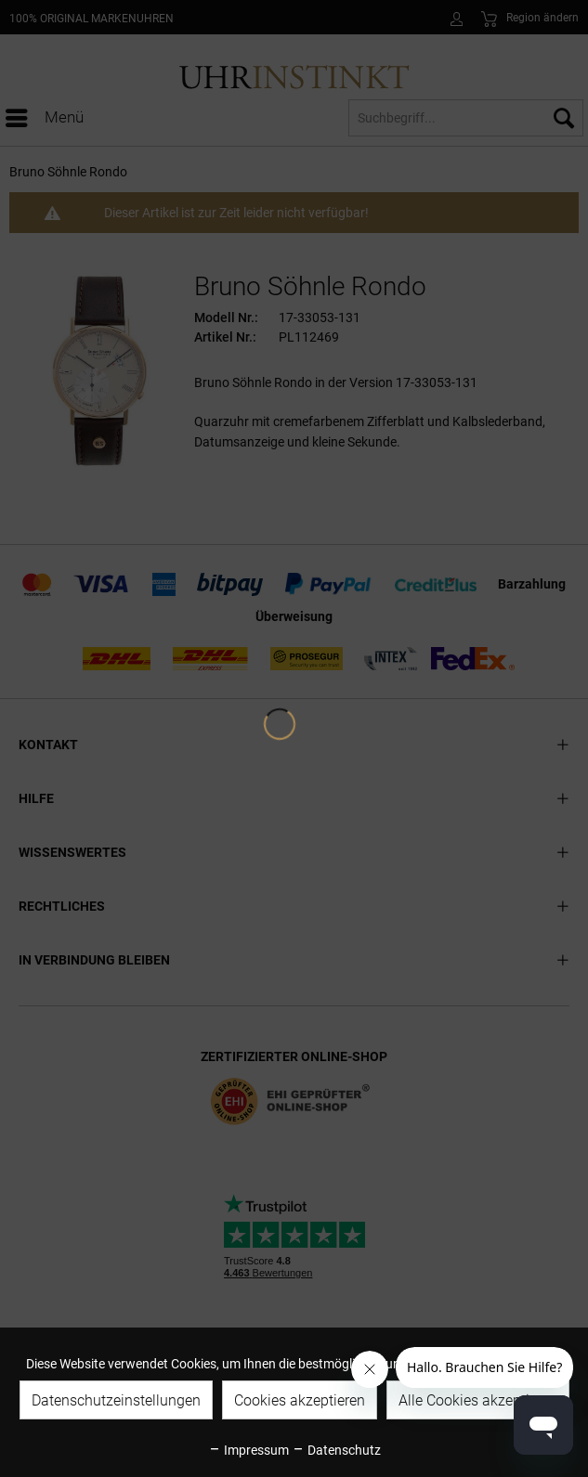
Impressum (248, 1450)
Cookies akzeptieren (299, 1400)
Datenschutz (336, 1450)
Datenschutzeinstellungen (116, 1400)
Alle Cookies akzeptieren (478, 1400)
